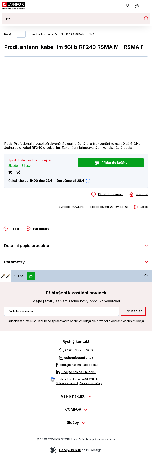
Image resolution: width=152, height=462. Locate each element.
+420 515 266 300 (78, 350)
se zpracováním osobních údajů (69, 321)
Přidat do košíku (114, 163)
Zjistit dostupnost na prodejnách (30, 160)
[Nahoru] (146, 276)
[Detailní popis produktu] (11, 228)
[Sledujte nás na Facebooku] (76, 365)
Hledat (146, 18)
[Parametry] (37, 228)
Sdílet (144, 206)
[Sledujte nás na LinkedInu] (76, 372)
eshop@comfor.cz (78, 358)
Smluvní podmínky (91, 383)
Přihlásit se (133, 311)
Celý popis (124, 148)
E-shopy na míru (70, 450)
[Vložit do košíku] (31, 276)
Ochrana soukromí (67, 383)
